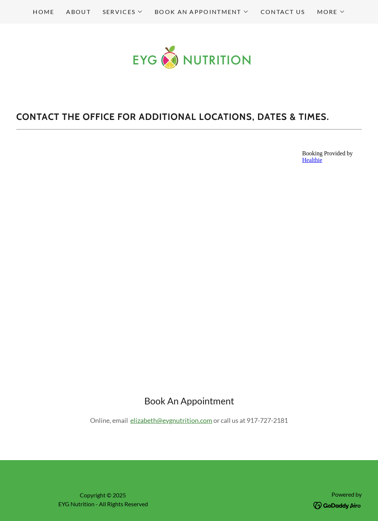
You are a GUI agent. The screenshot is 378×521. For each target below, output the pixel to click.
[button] (123, 11)
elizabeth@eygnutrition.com (171, 420)
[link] (189, 59)
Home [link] (43, 11)
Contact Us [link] (283, 11)
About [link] (78, 11)
